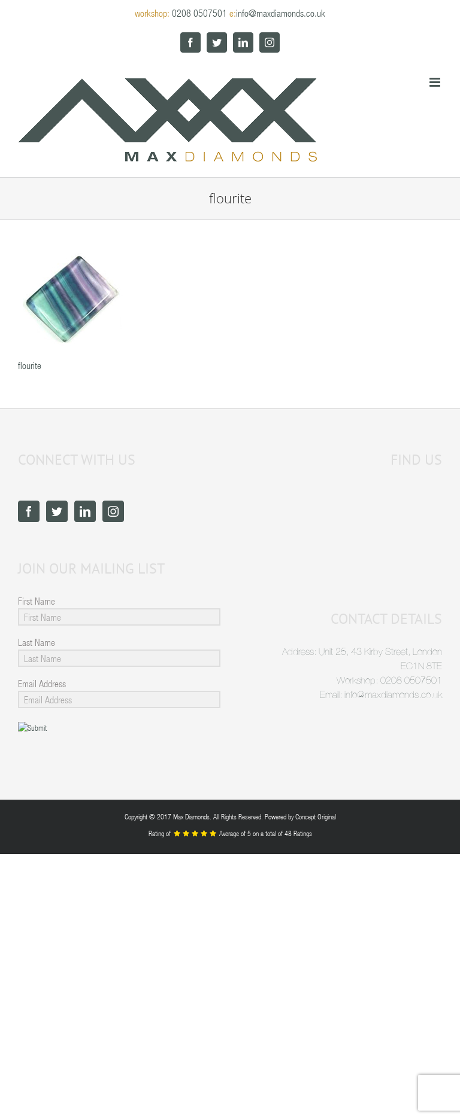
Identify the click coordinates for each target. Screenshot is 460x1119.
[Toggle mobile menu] (435, 82)
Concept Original (315, 816)
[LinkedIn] (85, 511)
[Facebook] (29, 511)
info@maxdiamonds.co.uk (280, 13)
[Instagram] (113, 511)
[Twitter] (57, 511)
